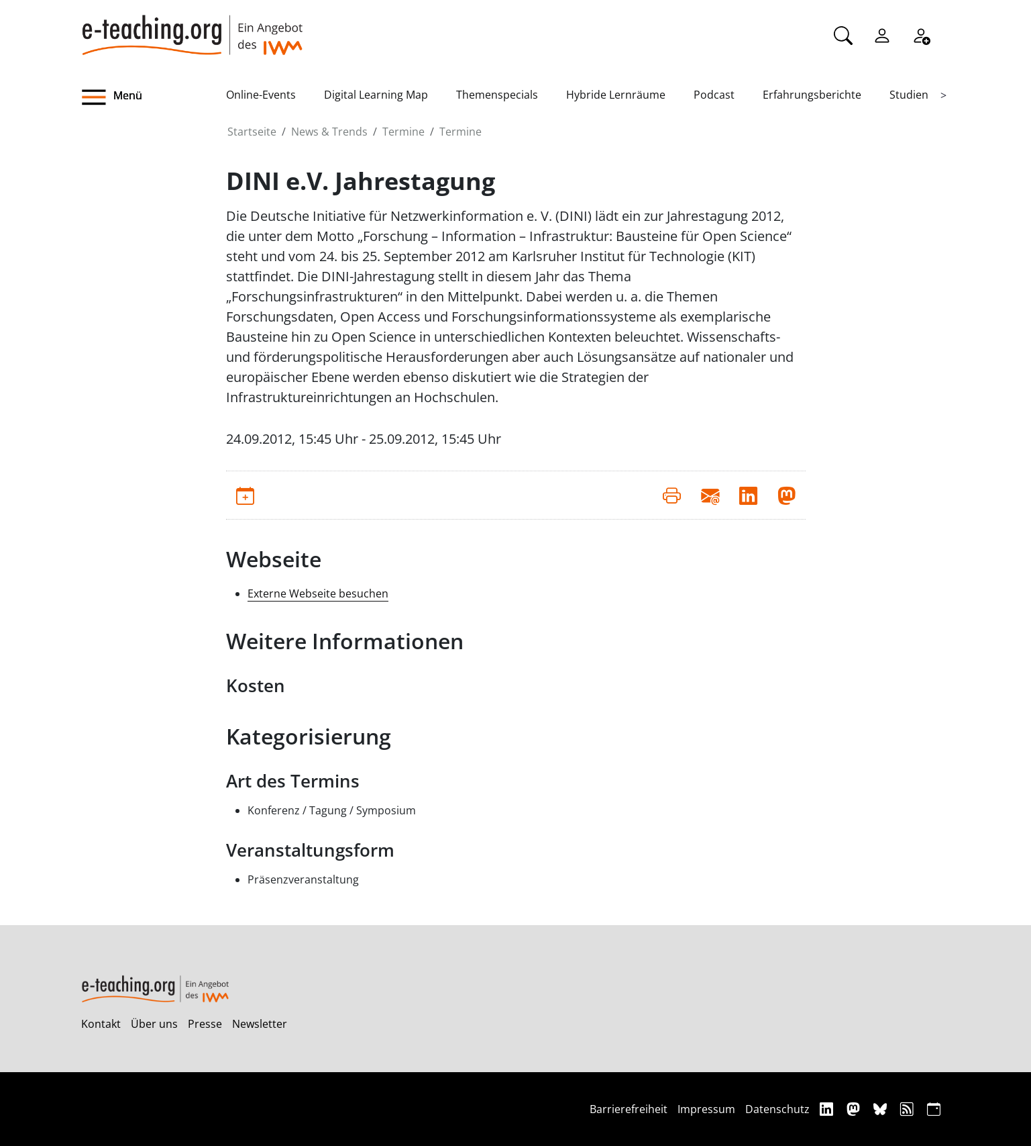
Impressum (706, 1109)
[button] (153, 97)
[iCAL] (933, 1109)
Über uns (154, 1023)
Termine (403, 131)
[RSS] (908, 1109)
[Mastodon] (855, 1109)
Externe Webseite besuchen (318, 593)
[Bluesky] (881, 1109)
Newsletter (259, 1023)
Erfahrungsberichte (812, 94)
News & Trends (329, 131)
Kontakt (101, 1023)
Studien (908, 94)
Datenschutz (777, 1109)
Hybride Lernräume (615, 94)
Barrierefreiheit (628, 1109)
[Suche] (843, 34)
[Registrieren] (921, 34)
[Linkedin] (828, 1109)
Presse (205, 1023)
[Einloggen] (882, 34)
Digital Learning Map (376, 94)
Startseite (251, 131)
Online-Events (261, 94)
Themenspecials (497, 94)
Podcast (714, 94)
